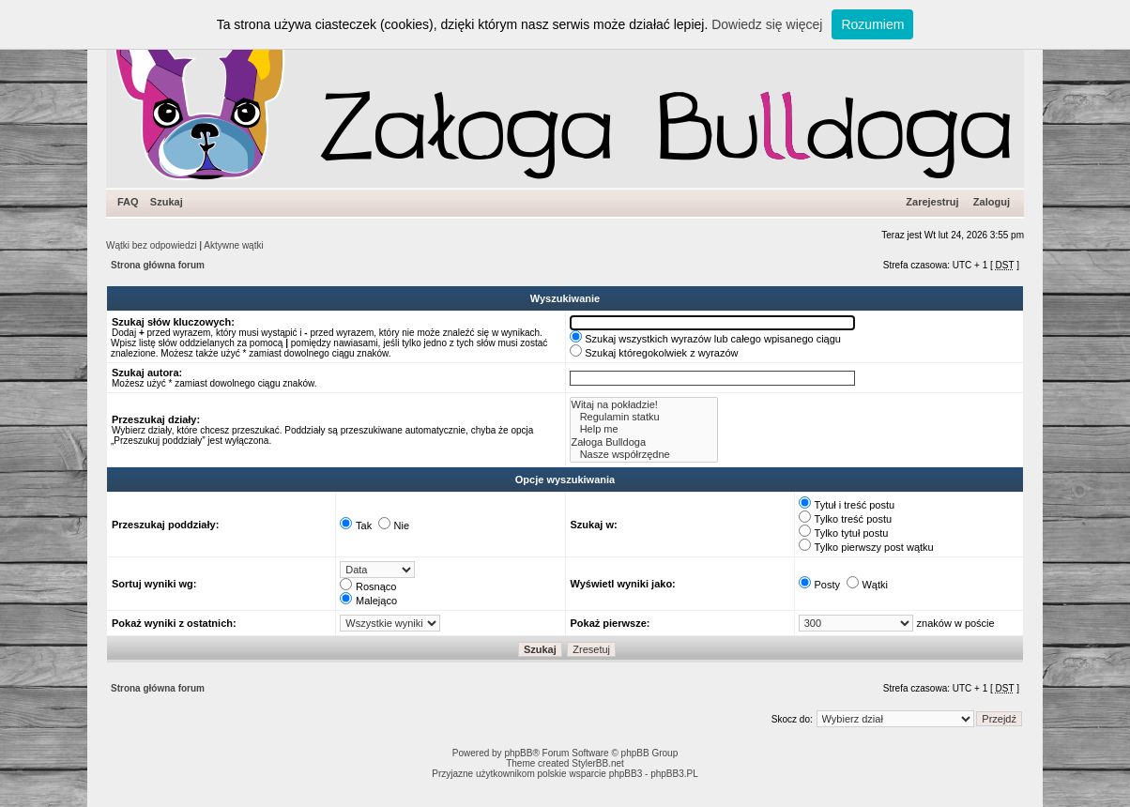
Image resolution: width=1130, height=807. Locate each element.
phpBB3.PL (674, 774)
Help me (644, 429)
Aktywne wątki (233, 245)
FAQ (128, 201)
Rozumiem (872, 24)
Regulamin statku (644, 417)
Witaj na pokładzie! (644, 405)
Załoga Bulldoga (644, 442)
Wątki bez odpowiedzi (151, 245)
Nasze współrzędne (644, 455)
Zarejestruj (932, 201)
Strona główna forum (158, 265)
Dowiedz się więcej (766, 24)
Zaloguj (991, 201)
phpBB (518, 753)
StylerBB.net (598, 763)
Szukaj (166, 201)
